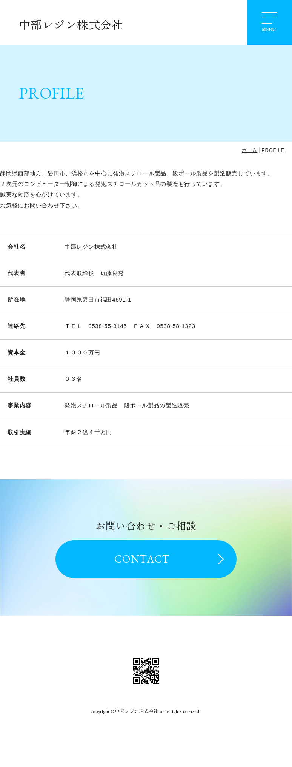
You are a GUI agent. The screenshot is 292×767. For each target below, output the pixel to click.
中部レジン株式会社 (71, 25)
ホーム (249, 150)
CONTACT (142, 559)
